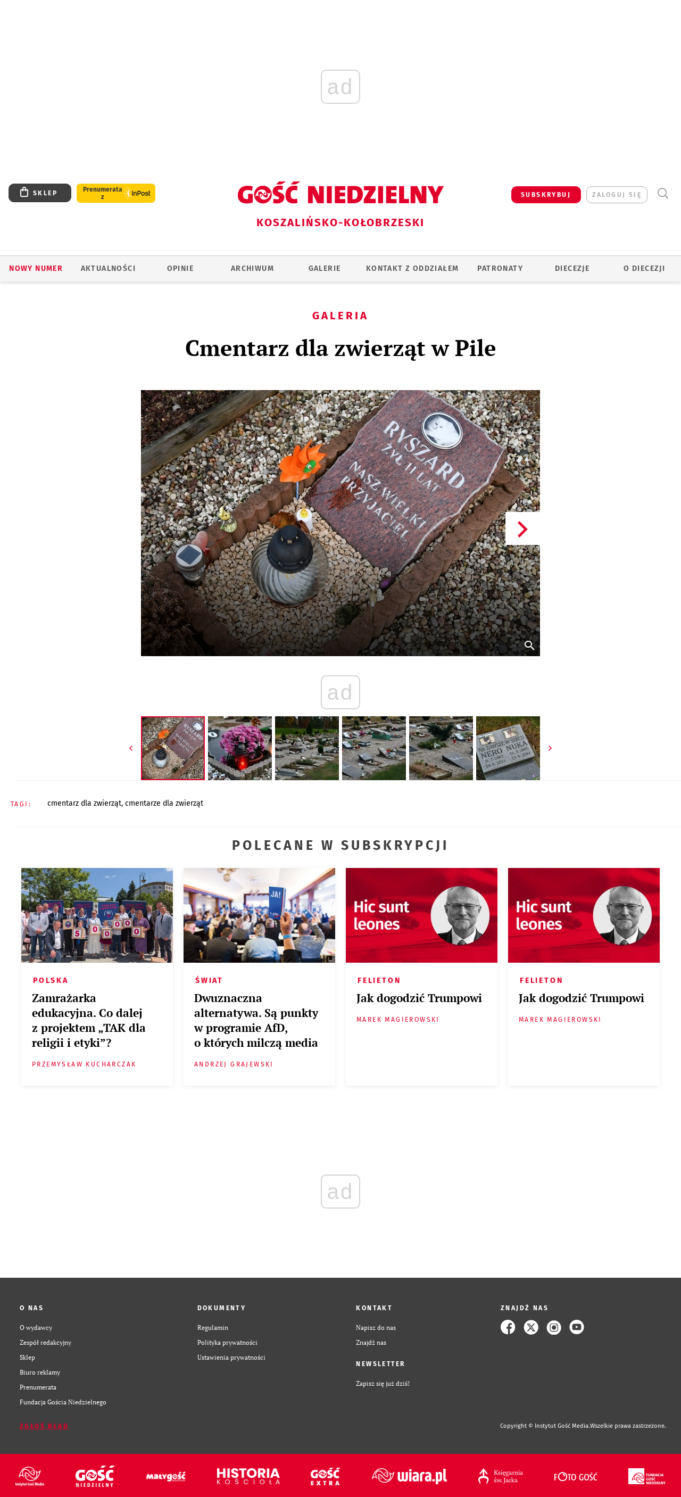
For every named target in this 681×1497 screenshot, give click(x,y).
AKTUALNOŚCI (108, 268)
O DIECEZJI (644, 268)
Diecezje (572, 268)
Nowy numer (36, 268)
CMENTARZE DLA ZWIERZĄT (164, 803)
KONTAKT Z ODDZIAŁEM (412, 268)
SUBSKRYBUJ (546, 195)
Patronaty (500, 268)
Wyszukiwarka (662, 193)
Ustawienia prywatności (231, 1357)
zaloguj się (617, 195)
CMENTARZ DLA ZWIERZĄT (84, 803)
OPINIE (180, 268)
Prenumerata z (102, 193)
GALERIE (325, 268)
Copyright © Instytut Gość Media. (545, 1425)
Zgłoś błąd (44, 1426)
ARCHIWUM (252, 268)
